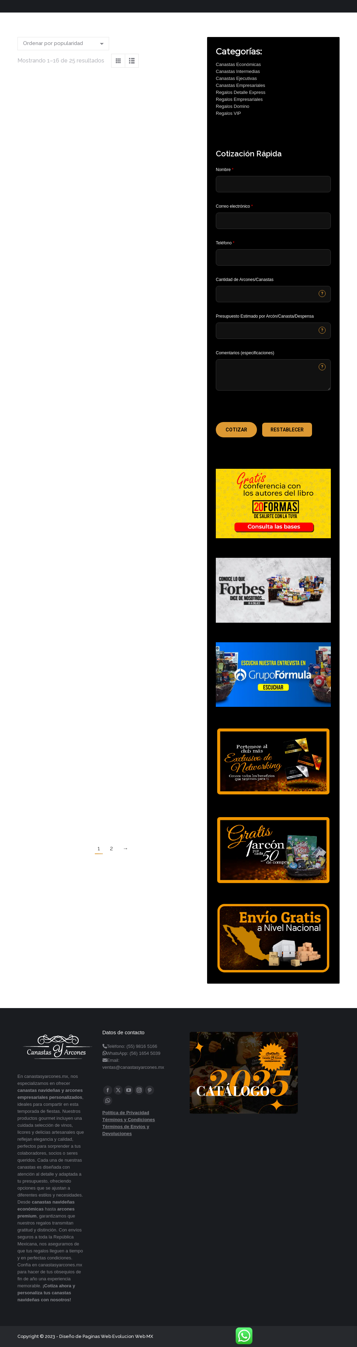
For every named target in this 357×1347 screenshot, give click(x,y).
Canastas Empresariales (240, 85)
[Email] (273, 221)
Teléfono (225, 242)
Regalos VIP (228, 113)
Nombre (225, 169)
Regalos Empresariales (239, 99)
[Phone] (273, 257)
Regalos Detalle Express (240, 92)
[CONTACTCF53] (273, 294)
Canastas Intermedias (238, 71)
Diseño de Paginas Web (85, 1336)
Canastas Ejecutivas (236, 78)
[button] (236, 429)
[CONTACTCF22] (273, 375)
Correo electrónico (234, 206)
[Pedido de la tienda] (63, 43)
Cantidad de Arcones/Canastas (244, 279)
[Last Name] (273, 184)
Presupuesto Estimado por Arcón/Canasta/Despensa (265, 316)
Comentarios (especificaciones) (245, 352)
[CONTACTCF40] (273, 331)
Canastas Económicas (238, 64)
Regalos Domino (232, 106)
